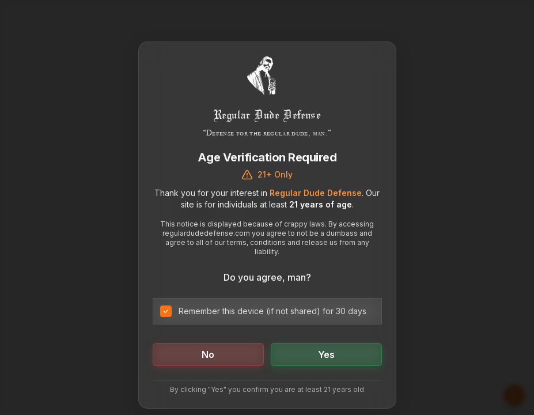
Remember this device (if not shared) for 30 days (272, 311)
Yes (326, 354)
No (208, 354)
